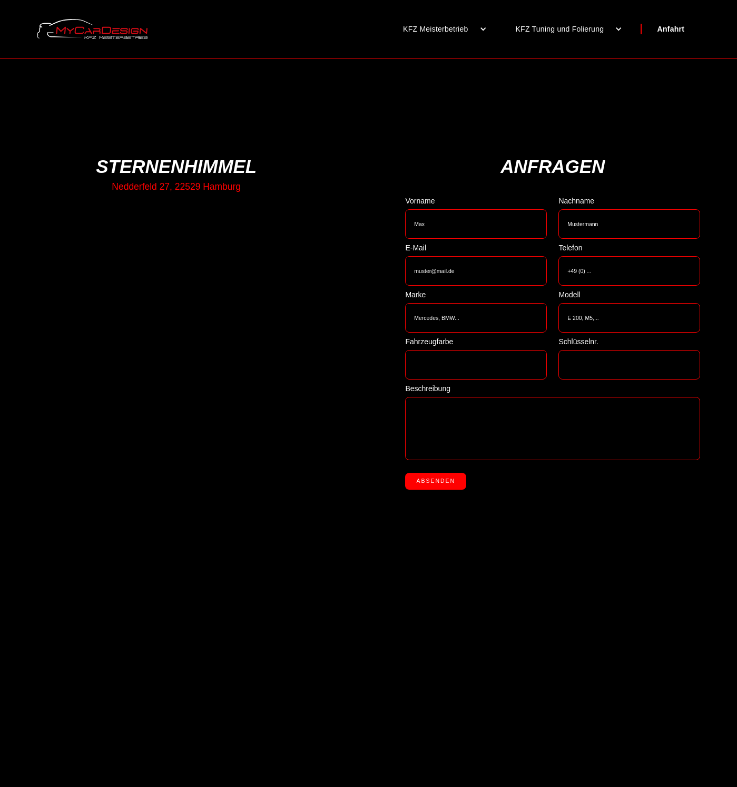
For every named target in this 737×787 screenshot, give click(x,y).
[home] (92, 29)
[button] (441, 29)
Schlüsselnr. (578, 341)
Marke (415, 294)
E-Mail (415, 247)
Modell (569, 294)
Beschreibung (427, 388)
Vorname (420, 201)
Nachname (576, 201)
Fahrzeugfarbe (429, 341)
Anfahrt (670, 29)
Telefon (570, 247)
